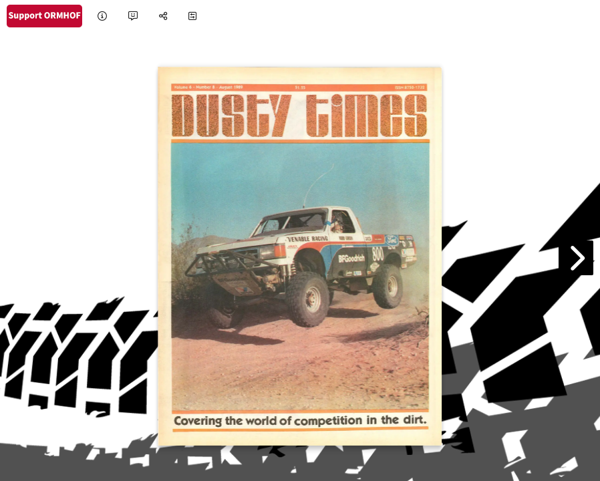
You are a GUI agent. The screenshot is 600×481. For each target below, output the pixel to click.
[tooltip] (102, 16)
